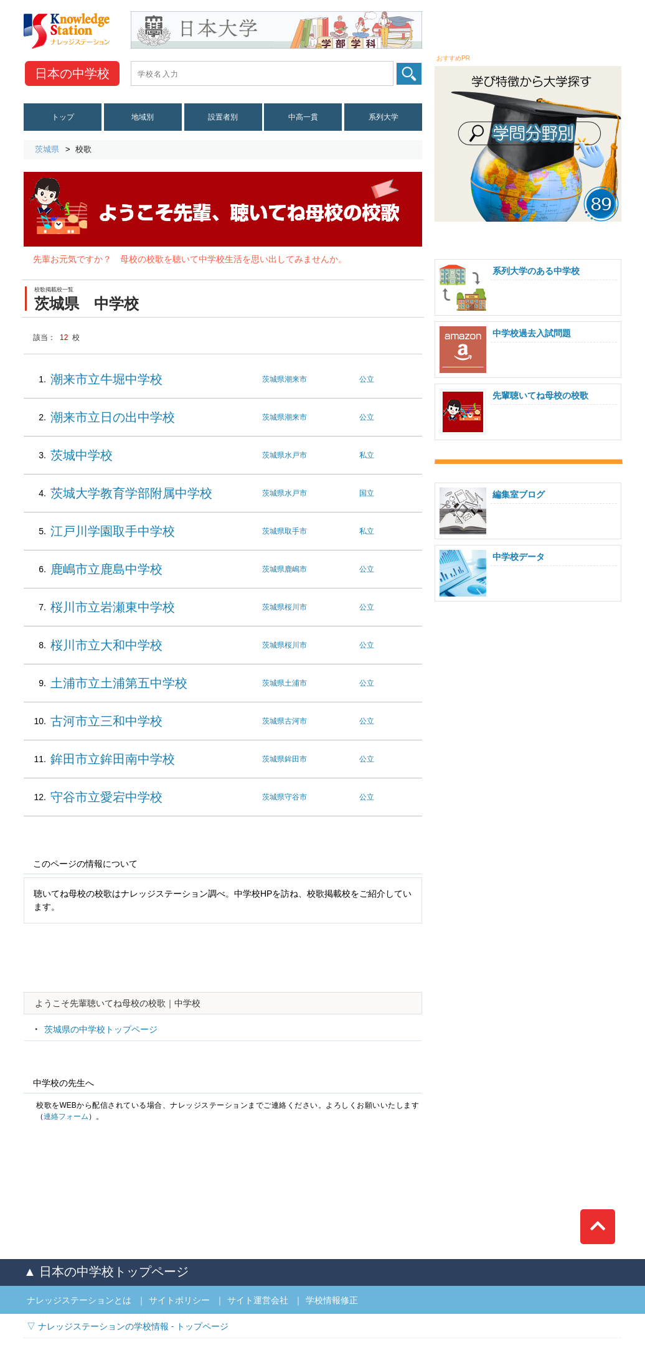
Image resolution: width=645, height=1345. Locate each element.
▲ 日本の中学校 (106, 1271)
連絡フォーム (66, 1116)
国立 (366, 493)
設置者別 (223, 117)
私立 (366, 455)
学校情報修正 (332, 1300)
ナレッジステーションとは (79, 1300)
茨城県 (47, 149)
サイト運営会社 (257, 1300)
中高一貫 (303, 117)
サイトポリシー (179, 1300)
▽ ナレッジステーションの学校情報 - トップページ (127, 1326)
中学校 (72, 73)
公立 (366, 379)
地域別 (142, 117)
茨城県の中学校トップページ (101, 1029)
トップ (63, 117)
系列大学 (383, 117)
